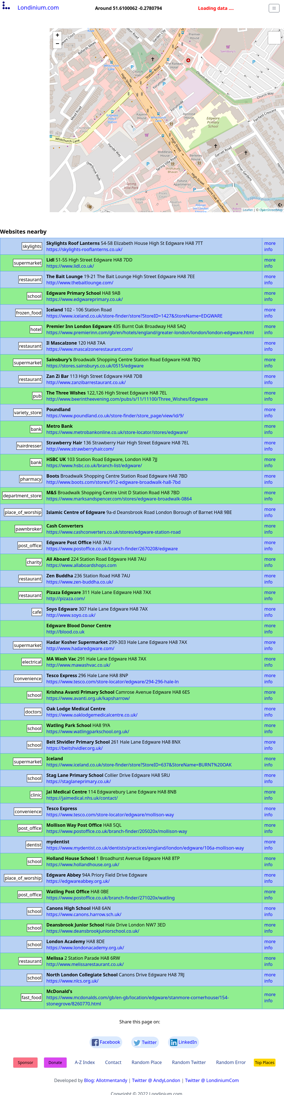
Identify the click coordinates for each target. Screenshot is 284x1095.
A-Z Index (85, 1062)
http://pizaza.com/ (65, 598)
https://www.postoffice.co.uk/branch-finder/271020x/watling (110, 898)
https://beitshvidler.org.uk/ (74, 748)
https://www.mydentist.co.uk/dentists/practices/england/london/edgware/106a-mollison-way (145, 848)
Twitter (145, 1042)
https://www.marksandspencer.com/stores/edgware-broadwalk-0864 (119, 499)
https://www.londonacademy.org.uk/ (85, 948)
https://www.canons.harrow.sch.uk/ (83, 914)
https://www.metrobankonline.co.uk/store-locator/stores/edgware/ (117, 432)
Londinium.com (30, 7)
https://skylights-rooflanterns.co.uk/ (84, 249)
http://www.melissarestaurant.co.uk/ (85, 964)
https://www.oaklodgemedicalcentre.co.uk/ (91, 715)
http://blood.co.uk (65, 632)
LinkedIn (183, 1042)
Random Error (231, 1062)
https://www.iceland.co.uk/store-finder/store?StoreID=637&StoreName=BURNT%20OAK (138, 765)
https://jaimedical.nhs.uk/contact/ (82, 798)
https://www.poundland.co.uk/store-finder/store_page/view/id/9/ (115, 416)
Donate (55, 1062)
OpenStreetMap (271, 210)
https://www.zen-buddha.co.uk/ (79, 582)
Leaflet (248, 210)
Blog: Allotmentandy (105, 1080)
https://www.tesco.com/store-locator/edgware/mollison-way (110, 815)
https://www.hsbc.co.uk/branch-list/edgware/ (94, 465)
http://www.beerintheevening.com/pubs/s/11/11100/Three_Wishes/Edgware (127, 399)
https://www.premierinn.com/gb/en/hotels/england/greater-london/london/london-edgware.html (150, 332)
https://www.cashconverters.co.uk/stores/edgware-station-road (113, 532)
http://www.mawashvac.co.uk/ (78, 665)
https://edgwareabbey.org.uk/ (78, 881)
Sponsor (25, 1062)
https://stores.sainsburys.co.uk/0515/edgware (94, 366)
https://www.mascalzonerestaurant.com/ (89, 349)
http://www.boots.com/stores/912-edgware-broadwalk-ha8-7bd (113, 482)
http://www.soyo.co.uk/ (70, 615)
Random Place (147, 1062)
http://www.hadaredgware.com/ (80, 648)
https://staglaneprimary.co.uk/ (78, 781)
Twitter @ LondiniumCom (212, 1080)
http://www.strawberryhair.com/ (80, 449)
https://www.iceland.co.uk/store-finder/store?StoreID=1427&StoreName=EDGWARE (134, 316)
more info (270, 246)
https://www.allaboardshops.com (81, 565)
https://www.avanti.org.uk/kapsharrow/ (88, 698)
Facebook (106, 1042)
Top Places (264, 1062)
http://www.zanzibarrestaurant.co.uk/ (86, 382)
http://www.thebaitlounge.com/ (79, 283)
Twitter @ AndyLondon (156, 1080)
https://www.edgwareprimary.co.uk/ (84, 299)
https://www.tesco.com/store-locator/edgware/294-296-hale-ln (112, 682)
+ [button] (57, 36)
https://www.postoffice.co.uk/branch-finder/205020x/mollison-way (116, 831)
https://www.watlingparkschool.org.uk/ (87, 731)
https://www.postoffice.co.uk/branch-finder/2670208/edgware (112, 549)
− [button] (57, 44)
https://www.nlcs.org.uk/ (72, 981)
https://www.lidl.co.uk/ (70, 266)
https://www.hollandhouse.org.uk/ (82, 864)
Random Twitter (189, 1062)
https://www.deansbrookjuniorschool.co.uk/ (92, 931)
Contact (113, 1062)
